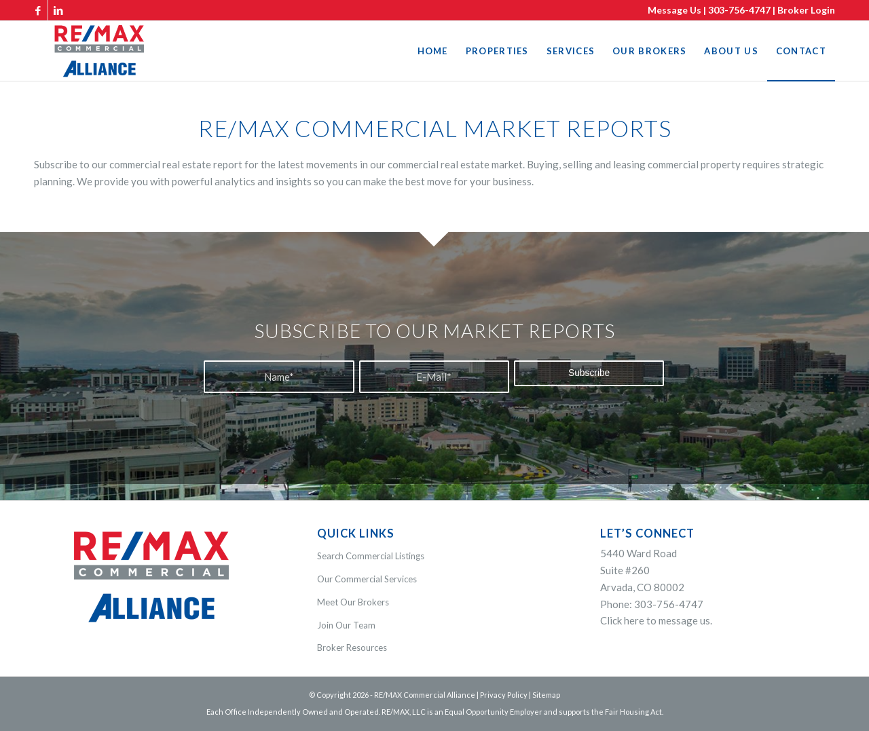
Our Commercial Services (367, 579)
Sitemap (546, 694)
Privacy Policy (504, 694)
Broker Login (806, 10)
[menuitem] (433, 51)
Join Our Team (346, 625)
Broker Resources (352, 647)
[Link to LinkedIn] (58, 10)
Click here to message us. (656, 620)
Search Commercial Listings (370, 555)
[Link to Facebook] (38, 10)
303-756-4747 (739, 10)
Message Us (674, 10)
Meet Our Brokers (353, 602)
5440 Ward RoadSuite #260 (642, 570)
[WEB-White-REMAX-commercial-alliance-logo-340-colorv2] (99, 51)
